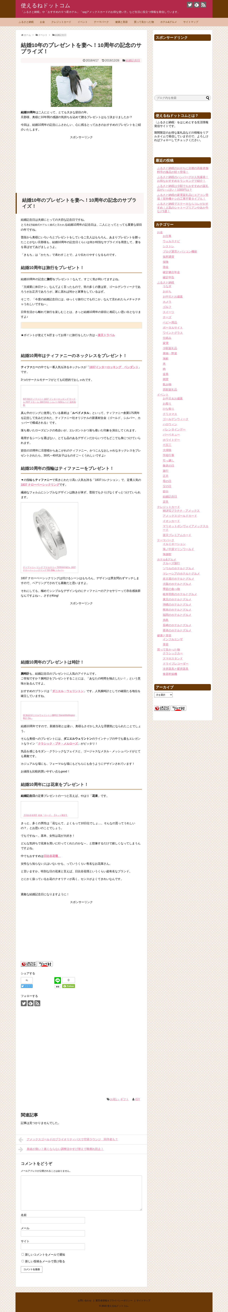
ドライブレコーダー (175, 663)
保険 (166, 261)
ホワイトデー (171, 439)
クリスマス (170, 413)
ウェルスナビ (171, 241)
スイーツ (168, 312)
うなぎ (167, 286)
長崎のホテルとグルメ (177, 625)
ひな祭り (168, 408)
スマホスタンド (173, 658)
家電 (166, 343)
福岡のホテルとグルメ (177, 614)
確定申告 (168, 277)
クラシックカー (173, 653)
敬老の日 (168, 465)
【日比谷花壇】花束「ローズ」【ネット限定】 (45, 815)
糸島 (166, 620)
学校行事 (168, 455)
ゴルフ (167, 306)
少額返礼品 (170, 348)
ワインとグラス (173, 332)
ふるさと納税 (26, 21)
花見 (166, 501)
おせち (167, 291)
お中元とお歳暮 (173, 296)
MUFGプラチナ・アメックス (181, 510)
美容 (166, 644)
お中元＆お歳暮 (173, 398)
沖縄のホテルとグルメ (177, 604)
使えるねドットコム (45, 5)
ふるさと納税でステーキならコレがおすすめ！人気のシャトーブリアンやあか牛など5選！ (182, 207)
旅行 (166, 470)
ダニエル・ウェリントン (68, 691)
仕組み (167, 337)
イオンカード (171, 521)
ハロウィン (170, 424)
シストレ (168, 246)
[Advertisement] (81, 162)
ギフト (124, 1099)
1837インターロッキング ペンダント (113, 367)
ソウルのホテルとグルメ (178, 568)
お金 (42, 21)
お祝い (114, 1099)
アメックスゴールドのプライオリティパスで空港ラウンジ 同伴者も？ (68, 1140)
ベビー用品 (170, 322)
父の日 (167, 486)
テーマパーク (101, 21)
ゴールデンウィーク (175, 419)
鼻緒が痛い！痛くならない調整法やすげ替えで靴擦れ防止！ (61, 1149)
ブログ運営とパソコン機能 (180, 251)
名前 (24, 1215)
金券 (166, 374)
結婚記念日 (133, 60)
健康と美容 (121, 21)
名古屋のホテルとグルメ (178, 578)
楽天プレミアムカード (177, 535)
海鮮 (166, 358)
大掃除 (167, 450)
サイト (25, 1241)
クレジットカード (61, 21)
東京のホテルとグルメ (177, 599)
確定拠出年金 (171, 272)
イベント (83, 21)
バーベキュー (171, 434)
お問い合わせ (85, 1300)
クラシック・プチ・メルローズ (58, 743)
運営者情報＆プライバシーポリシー (114, 1300)
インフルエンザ (173, 639)
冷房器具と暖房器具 (175, 668)
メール (25, 1228)
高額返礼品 (170, 389)
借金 (166, 267)
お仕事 (167, 236)
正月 (166, 475)
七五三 (167, 444)
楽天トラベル (106, 335)
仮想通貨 (168, 256)
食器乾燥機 (170, 674)
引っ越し (168, 460)
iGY (137, 1099)
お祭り (167, 403)
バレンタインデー (174, 429)
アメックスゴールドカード (180, 515)
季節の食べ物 (171, 589)
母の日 (167, 481)
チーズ (167, 317)
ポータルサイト (173, 327)
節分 (166, 491)
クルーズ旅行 (171, 563)
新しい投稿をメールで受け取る (45, 1261)
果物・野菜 (170, 353)
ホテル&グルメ (168, 21)
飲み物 (167, 384)
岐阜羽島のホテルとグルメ (180, 594)
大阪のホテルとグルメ (177, 583)
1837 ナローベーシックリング (40, 484)
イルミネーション (174, 543)
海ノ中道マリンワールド (178, 549)
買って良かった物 (144, 21)
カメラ (167, 301)
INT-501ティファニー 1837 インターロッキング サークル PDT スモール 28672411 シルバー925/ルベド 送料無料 (49, 402)
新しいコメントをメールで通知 (45, 1254)
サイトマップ (190, 21)
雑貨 (166, 379)
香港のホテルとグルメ (177, 630)
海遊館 (167, 554)
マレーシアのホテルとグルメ (181, 573)
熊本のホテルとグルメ (177, 609)
